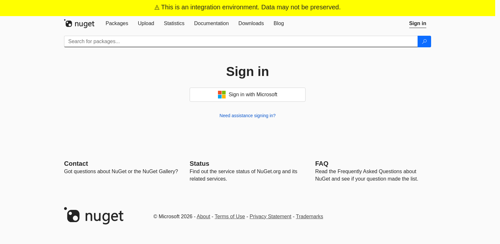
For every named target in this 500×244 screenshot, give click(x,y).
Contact (76, 163)
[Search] (424, 41)
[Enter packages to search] (241, 41)
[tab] (117, 23)
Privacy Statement (270, 216)
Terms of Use (230, 216)
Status (199, 163)
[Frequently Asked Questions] (321, 163)
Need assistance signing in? (248, 115)
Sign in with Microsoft (248, 95)
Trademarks (309, 216)
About (203, 216)
